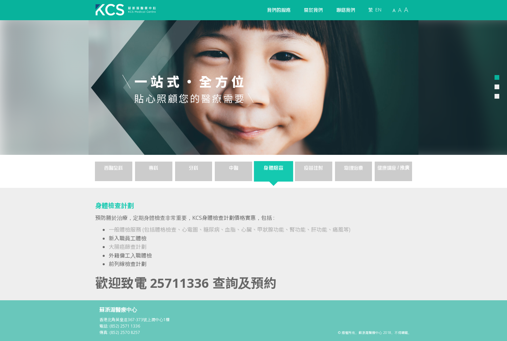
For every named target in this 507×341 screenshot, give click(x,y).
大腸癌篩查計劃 (127, 246)
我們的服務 (279, 10)
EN (378, 9)
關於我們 (313, 10)
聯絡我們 (345, 10)
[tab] (113, 171)
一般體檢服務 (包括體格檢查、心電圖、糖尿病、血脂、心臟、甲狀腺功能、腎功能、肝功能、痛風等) (229, 229)
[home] (125, 10)
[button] (278, 10)
